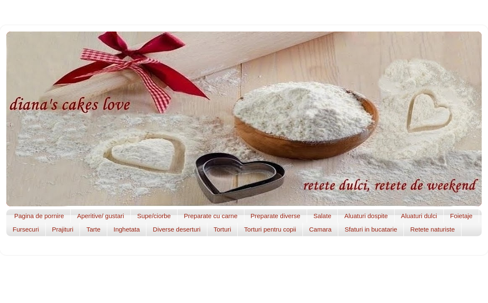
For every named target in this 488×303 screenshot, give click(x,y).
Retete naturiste (432, 229)
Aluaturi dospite (365, 215)
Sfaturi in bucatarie (371, 229)
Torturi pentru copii (270, 229)
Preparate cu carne (211, 215)
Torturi (222, 229)
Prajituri (63, 229)
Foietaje (461, 215)
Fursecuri (26, 229)
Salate (322, 215)
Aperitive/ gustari (100, 215)
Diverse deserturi (176, 229)
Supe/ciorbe (154, 215)
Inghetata (127, 229)
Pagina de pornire (39, 215)
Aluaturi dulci (419, 215)
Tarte (93, 229)
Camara (320, 229)
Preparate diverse (275, 215)
